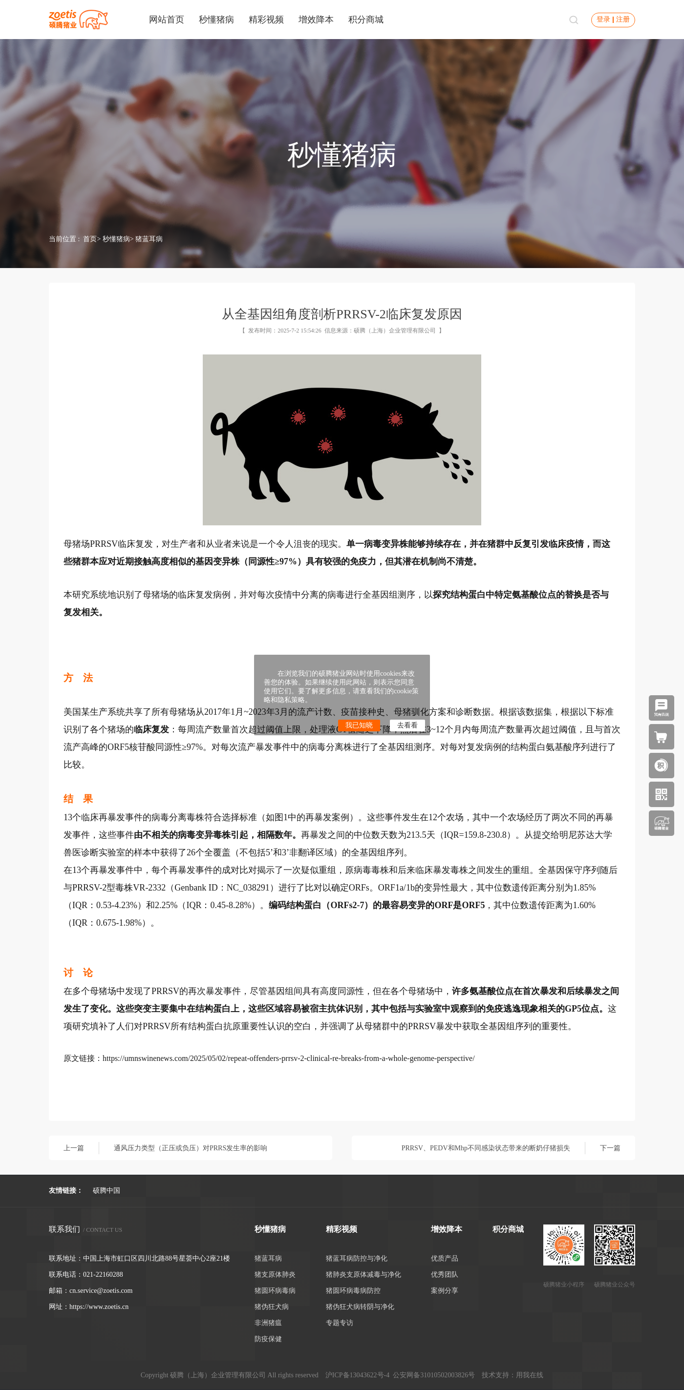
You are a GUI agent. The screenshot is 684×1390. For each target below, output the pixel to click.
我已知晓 (359, 725)
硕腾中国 (106, 1190)
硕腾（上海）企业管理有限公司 (395, 330)
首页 (90, 239)
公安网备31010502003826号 (434, 1375)
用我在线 (529, 1375)
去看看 (407, 725)
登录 (603, 19)
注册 (623, 19)
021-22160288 (103, 1274)
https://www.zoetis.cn (98, 1306)
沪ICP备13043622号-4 (357, 1375)
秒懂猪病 (116, 239)
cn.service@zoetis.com (101, 1290)
